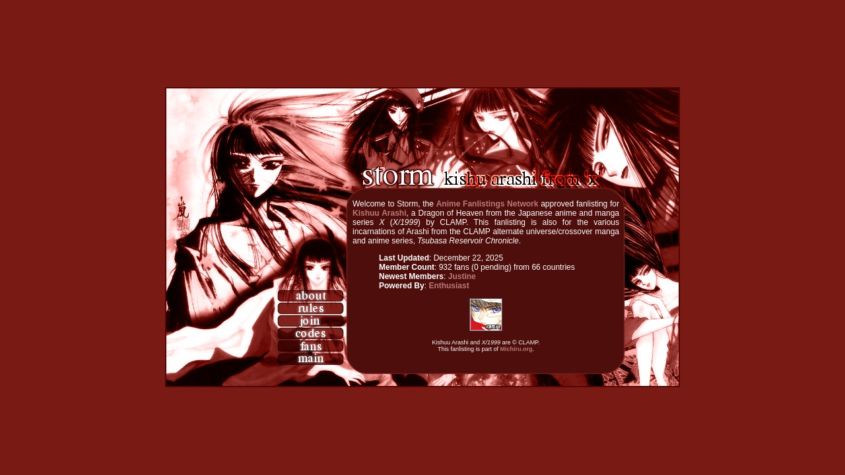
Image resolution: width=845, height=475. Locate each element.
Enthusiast (448, 285)
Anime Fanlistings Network (487, 203)
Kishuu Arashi (380, 213)
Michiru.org (516, 349)
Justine (462, 276)
